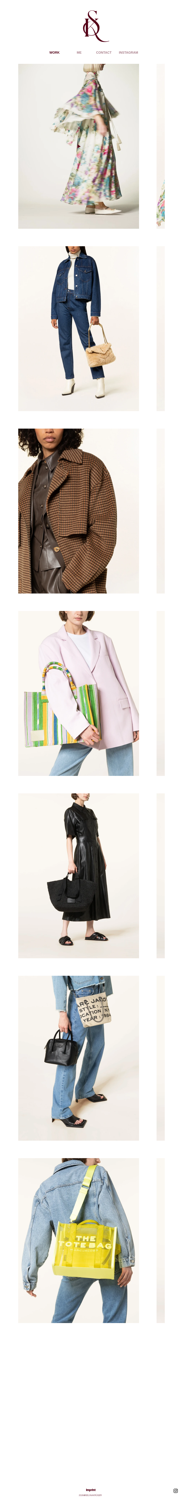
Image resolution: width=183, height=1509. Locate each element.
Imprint (90, 1490)
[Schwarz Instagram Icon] (176, 1491)
